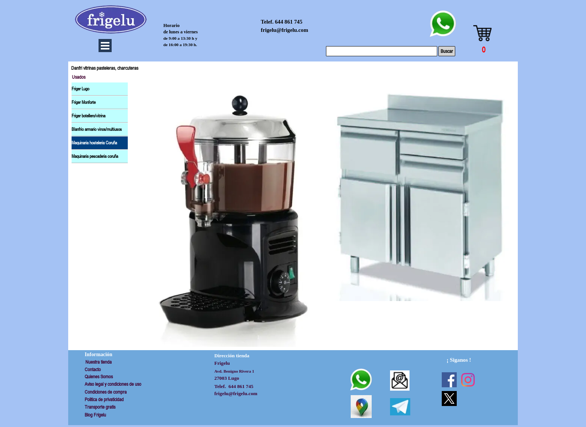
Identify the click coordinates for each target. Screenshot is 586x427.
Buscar (447, 51)
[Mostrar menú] (105, 45)
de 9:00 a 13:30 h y (180, 38)
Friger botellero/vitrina (88, 115)
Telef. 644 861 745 (281, 22)
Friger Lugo (80, 88)
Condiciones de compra (106, 392)
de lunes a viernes (180, 31)
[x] (449, 398)
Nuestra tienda (98, 362)
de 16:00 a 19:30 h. (180, 44)
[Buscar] (381, 51)
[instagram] (468, 379)
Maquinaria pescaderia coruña (95, 156)
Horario (171, 25)
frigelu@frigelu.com (284, 30)
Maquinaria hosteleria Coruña (94, 142)
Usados (78, 77)
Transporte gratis (100, 407)
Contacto (93, 369)
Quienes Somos (99, 376)
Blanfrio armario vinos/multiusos (97, 129)
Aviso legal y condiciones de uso (113, 384)
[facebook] (449, 379)
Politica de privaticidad (104, 399)
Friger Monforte (84, 102)
